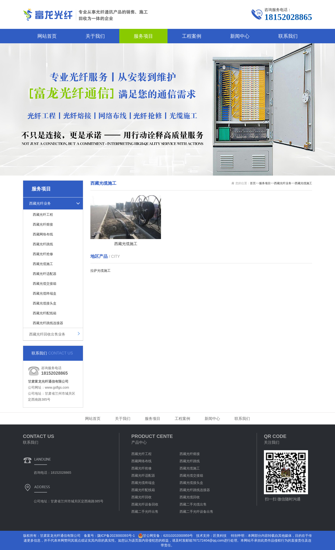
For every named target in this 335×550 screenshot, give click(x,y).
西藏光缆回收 (190, 497)
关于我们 (95, 36)
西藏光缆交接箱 (44, 283)
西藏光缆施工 (43, 264)
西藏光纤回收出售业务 (47, 334)
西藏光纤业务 (40, 203)
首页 (253, 183)
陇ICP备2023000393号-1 (116, 535)
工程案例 (191, 36)
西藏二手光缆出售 (193, 504)
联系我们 (288, 36)
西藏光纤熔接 (43, 224)
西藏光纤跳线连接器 (48, 323)
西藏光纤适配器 (44, 274)
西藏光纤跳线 (43, 244)
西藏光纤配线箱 (44, 313)
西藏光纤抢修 (43, 254)
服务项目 (143, 36)
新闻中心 (239, 36)
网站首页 (47, 36)
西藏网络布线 (43, 234)
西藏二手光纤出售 (144, 511)
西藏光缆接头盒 (44, 303)
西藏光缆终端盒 (44, 293)
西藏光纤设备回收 (144, 504)
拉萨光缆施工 (100, 270)
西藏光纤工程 (43, 214)
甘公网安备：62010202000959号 (165, 535)
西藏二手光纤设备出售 (196, 511)
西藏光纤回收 (141, 497)
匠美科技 (220, 535)
